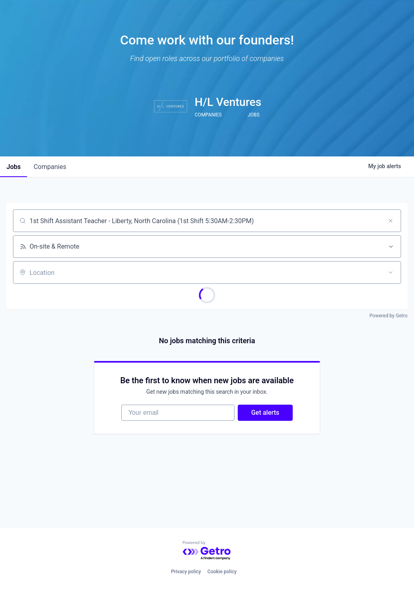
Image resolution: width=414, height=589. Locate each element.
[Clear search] (390, 221)
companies (50, 167)
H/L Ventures (228, 102)
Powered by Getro (389, 316)
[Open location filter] (390, 272)
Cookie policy (222, 571)
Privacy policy (186, 571)
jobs (13, 167)
